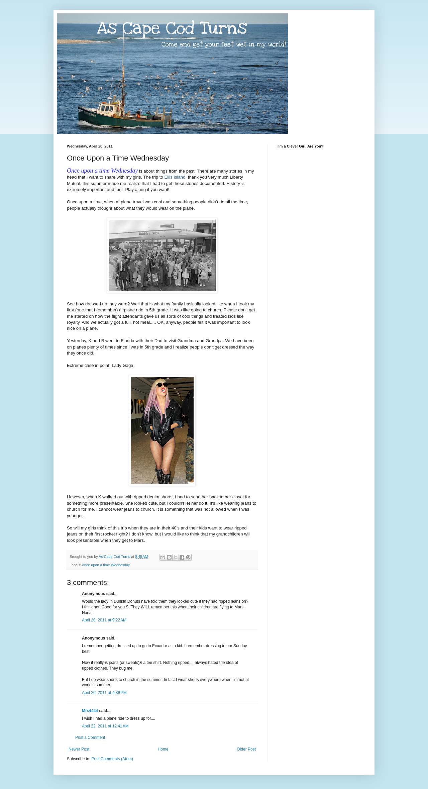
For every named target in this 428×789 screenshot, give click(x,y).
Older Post (246, 749)
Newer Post (79, 749)
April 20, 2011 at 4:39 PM (104, 692)
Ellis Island (174, 177)
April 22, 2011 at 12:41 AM (105, 726)
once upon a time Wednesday (106, 565)
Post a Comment (90, 737)
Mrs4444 (90, 710)
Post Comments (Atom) (112, 759)
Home (163, 749)
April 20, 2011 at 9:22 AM (104, 620)
